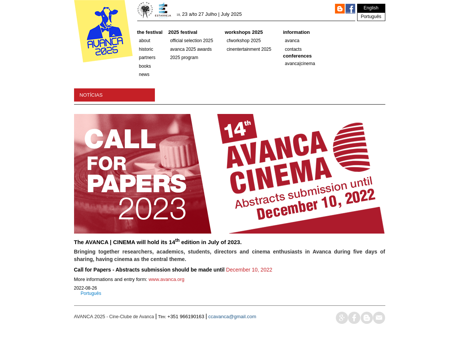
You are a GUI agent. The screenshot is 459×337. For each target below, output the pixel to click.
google (342, 317)
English (371, 8)
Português (371, 16)
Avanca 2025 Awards (191, 49)
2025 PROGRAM (184, 57)
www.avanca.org (166, 279)
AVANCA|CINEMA (300, 63)
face (354, 317)
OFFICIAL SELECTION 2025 (191, 40)
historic (146, 49)
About (144, 40)
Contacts (293, 49)
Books (145, 66)
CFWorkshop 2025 (244, 40)
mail (379, 317)
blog (367, 317)
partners (147, 57)
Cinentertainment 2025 (249, 49)
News (144, 74)
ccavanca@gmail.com (232, 316)
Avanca (292, 40)
